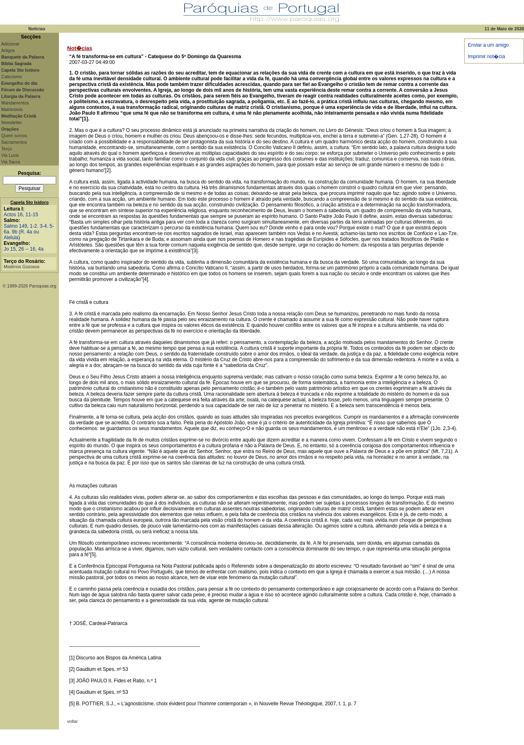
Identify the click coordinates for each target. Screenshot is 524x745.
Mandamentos (15, 102)
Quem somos (14, 135)
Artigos (8, 50)
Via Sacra (10, 161)
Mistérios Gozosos (22, 266)
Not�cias (79, 48)
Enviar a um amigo (488, 45)
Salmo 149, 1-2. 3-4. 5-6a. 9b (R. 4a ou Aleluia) (29, 231)
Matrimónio (12, 109)
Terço (6, 148)
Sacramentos (14, 142)
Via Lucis (10, 155)
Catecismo (11, 76)
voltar (72, 721)
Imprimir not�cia (486, 56)
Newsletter (11, 122)
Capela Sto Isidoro (29, 202)
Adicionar (10, 43)
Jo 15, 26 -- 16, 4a (23, 249)
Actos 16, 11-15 (21, 214)
